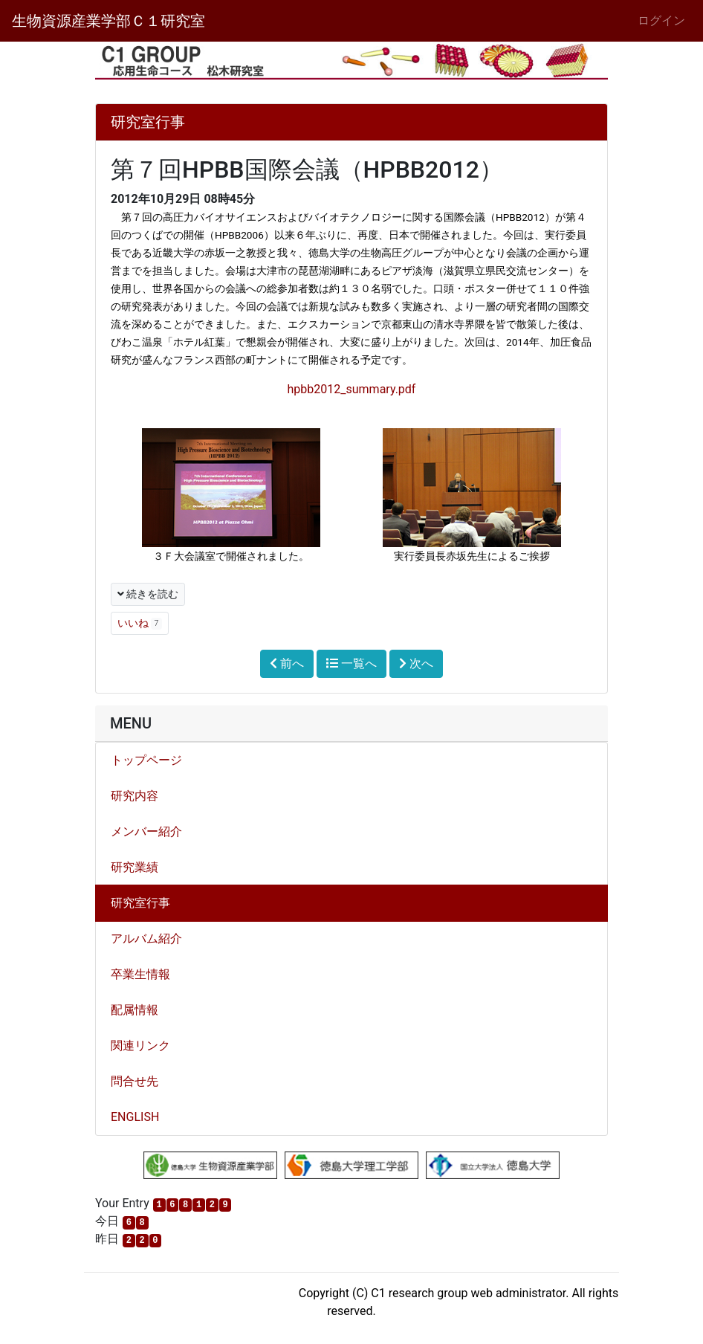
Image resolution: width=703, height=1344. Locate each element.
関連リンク (140, 1045)
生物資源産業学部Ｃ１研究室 (108, 21)
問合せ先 (134, 1081)
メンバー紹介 (146, 831)
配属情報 (134, 1010)
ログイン (661, 20)
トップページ (146, 760)
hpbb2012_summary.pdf (352, 389)
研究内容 (134, 796)
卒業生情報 (140, 974)
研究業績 (134, 867)
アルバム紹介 (146, 938)
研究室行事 (140, 903)
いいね (139, 623)
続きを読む (147, 594)
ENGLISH (135, 1117)
